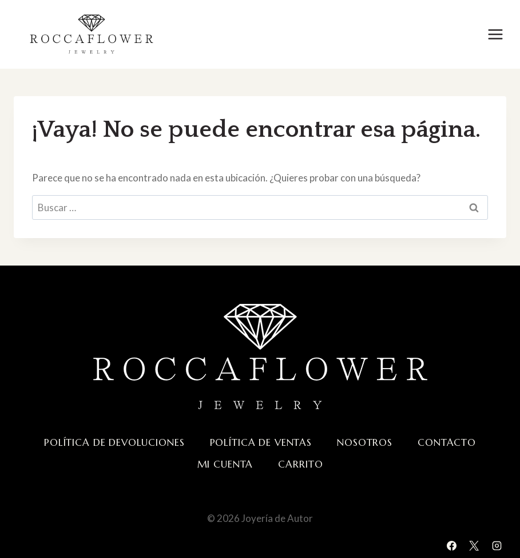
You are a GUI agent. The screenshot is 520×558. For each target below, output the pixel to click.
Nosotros (364, 442)
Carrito (300, 464)
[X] (474, 545)
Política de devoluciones (114, 442)
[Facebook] (452, 545)
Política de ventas (261, 442)
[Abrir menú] (495, 34)
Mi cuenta (225, 464)
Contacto (447, 442)
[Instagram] (496, 545)
